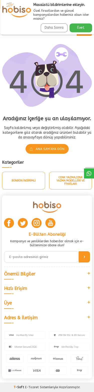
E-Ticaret (32, 387)
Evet (80, 28)
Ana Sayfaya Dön (47, 149)
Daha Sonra (54, 28)
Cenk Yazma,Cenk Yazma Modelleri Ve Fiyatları (70, 181)
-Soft (19, 387)
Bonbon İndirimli (24, 180)
